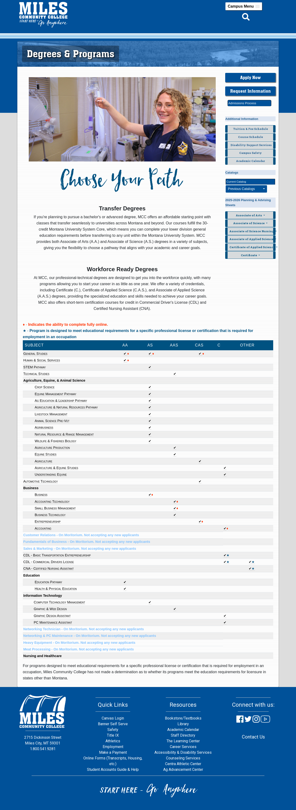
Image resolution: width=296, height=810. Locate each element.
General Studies (35, 353)
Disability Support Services (251, 145)
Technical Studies (36, 374)
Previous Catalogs (245, 189)
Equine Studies (46, 454)
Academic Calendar (250, 161)
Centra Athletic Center (183, 764)
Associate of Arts (249, 215)
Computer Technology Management (59, 602)
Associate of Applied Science (251, 239)
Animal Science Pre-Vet (52, 421)
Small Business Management (55, 508)
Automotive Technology (40, 481)
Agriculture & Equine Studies (56, 468)
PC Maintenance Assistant (53, 622)
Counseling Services (183, 758)
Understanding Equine (51, 474)
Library (183, 724)
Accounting (43, 528)
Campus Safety (250, 153)
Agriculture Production (52, 448)
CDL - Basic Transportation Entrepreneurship (57, 555)
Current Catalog (236, 181)
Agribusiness (44, 427)
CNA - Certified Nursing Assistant (48, 568)
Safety (112, 729)
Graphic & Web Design (50, 609)
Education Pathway (48, 582)
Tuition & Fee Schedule (250, 129)
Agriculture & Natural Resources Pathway (66, 407)
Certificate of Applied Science (252, 247)
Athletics (112, 741)
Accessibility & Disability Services (183, 752)
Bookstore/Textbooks (183, 718)
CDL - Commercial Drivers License (48, 562)
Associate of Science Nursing (252, 231)
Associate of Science (249, 223)
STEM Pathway (34, 367)
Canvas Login (113, 718)
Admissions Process (242, 103)
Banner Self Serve (113, 724)
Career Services (183, 746)
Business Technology (50, 515)
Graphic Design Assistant (52, 616)
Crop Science (44, 387)
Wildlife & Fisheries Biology (55, 441)
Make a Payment (113, 752)
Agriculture (43, 461)
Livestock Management (51, 414)
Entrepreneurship (48, 521)
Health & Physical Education (56, 589)
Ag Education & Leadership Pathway (61, 401)
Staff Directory (183, 735)
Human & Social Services (41, 360)
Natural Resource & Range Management (64, 434)
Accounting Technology (52, 501)
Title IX (113, 735)
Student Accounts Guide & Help (113, 769)
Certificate (249, 255)
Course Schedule (250, 137)
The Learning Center (183, 741)
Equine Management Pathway (55, 394)
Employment (113, 746)
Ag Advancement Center (183, 769)
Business (41, 495)
